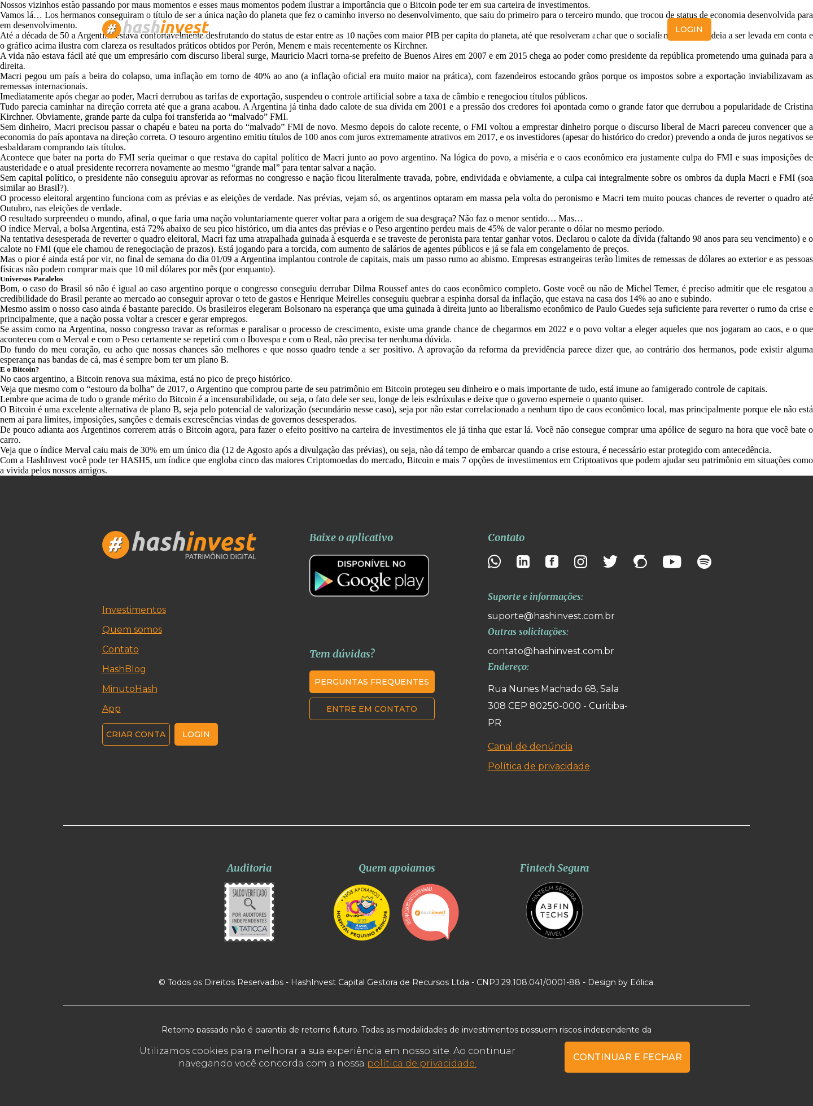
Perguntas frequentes (371, 682)
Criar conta (629, 29)
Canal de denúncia (530, 746)
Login (196, 734)
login (689, 29)
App (521, 29)
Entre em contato (371, 709)
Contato (563, 29)
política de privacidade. (422, 1063)
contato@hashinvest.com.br (551, 651)
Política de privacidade (539, 766)
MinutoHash (469, 29)
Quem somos (339, 29)
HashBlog (406, 29)
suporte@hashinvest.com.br (551, 616)
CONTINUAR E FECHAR (627, 1057)
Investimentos (263, 29)
